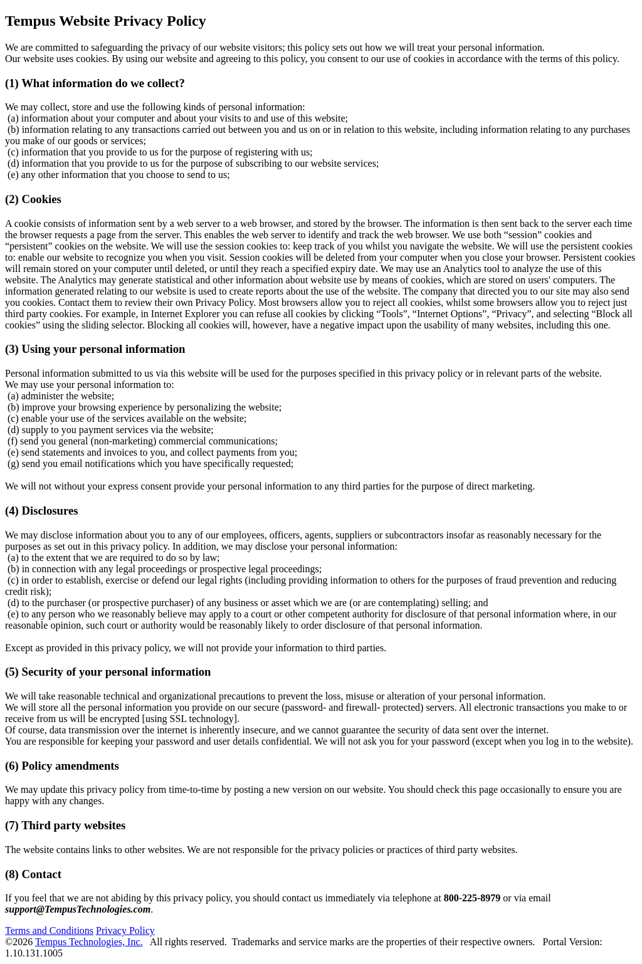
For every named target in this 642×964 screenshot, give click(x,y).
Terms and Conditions (49, 930)
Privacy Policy (125, 930)
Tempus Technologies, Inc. (89, 941)
